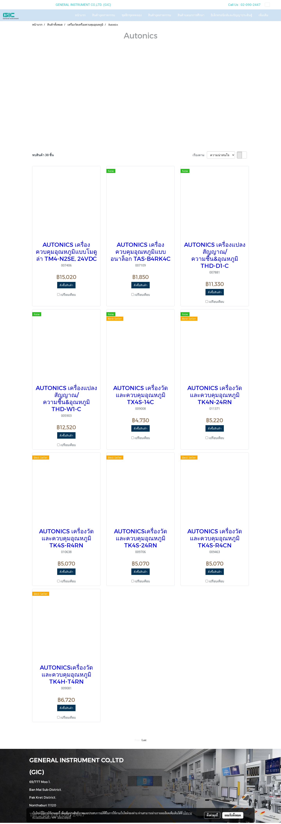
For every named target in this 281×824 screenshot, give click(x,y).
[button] (275, 15)
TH (270, 5)
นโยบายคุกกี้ (64, 817)
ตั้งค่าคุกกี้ (212, 815)
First (137, 740)
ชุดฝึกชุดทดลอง (132, 15)
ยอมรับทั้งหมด (233, 815)
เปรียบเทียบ (68, 294)
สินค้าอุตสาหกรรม (103, 15)
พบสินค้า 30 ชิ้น (43, 155)
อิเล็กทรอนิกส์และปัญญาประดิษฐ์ (231, 15)
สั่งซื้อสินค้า (66, 285)
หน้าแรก (80, 15)
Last (144, 740)
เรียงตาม (200, 155)
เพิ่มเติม (263, 15)
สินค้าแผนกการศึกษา (191, 15)
